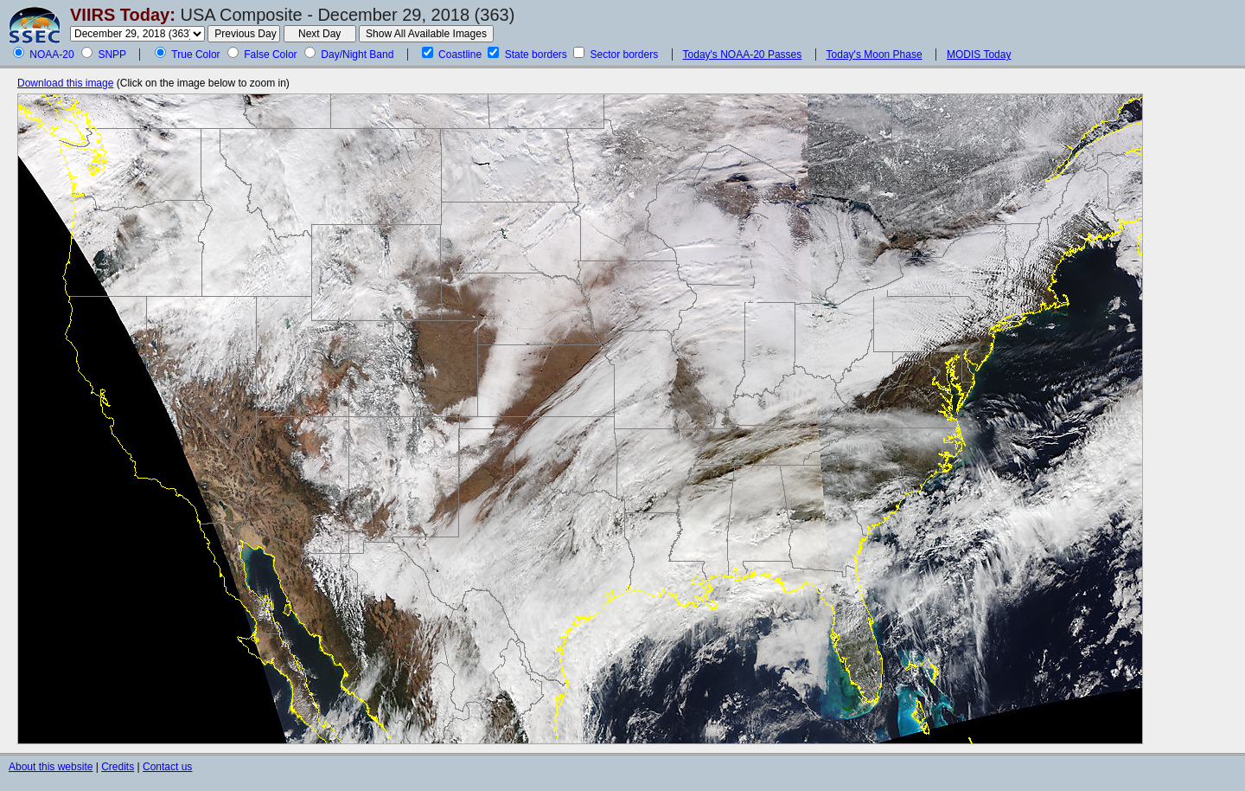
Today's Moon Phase (875, 54)
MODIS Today (979, 54)
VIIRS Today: (123, 14)
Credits (117, 767)
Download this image (65, 83)
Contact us (167, 767)
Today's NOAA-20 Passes (742, 54)
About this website (51, 767)
